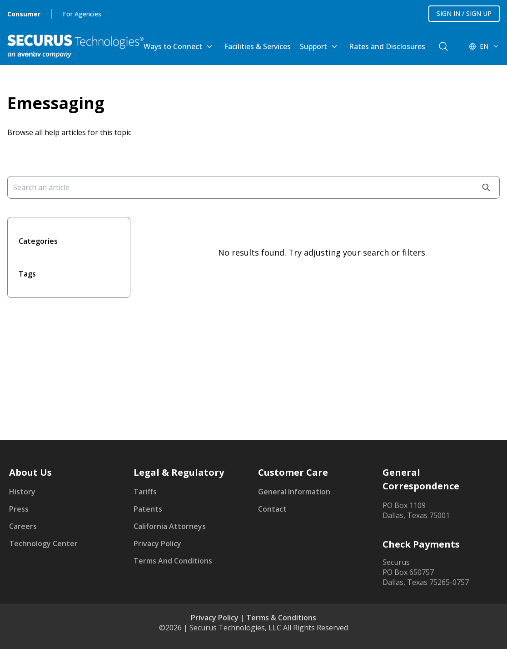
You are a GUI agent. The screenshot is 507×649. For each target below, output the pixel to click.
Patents (148, 509)
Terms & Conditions (281, 618)
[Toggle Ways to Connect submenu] (209, 46)
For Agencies (82, 14)
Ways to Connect (173, 46)
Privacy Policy (157, 543)
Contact (272, 509)
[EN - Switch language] (484, 46)
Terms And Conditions (173, 561)
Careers (23, 526)
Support (313, 46)
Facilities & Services (257, 46)
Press (19, 509)
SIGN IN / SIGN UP (464, 13)
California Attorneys (170, 526)
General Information (294, 492)
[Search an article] (253, 187)
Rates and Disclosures (387, 46)
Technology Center (43, 543)
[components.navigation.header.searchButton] (443, 46)
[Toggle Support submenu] (334, 46)
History (22, 492)
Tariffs (145, 492)
